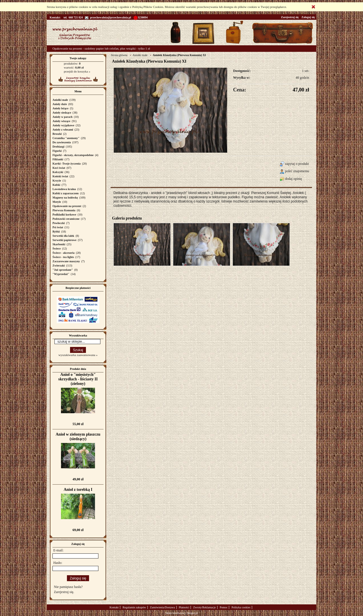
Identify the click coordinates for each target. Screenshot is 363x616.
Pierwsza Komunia (63, 210)
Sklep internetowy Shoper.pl (181, 613)
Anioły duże (59, 104)
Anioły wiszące (61, 121)
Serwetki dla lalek (63, 235)
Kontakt (114, 607)
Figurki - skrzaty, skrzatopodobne (73, 155)
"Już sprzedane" (62, 269)
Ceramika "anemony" (65, 138)
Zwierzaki (58, 265)
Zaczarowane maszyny (66, 261)
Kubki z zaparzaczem (65, 193)
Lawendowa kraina (64, 189)
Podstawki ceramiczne (65, 218)
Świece (56, 248)
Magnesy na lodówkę (65, 197)
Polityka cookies (240, 607)
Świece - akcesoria (63, 252)
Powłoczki (58, 223)
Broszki (57, 133)
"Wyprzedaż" (60, 274)
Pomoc (224, 607)
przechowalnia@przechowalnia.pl (108, 17)
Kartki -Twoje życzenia (66, 163)
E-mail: (58, 550)
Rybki (56, 231)
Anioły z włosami (62, 129)
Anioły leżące (60, 108)
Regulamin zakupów (134, 607)
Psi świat (57, 227)
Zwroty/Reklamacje (204, 607)
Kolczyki (57, 172)
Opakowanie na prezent (66, 206)
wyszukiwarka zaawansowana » (78, 355)
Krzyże (56, 180)
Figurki (57, 150)
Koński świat (60, 176)
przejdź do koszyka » (77, 71)
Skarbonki (58, 244)
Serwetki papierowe (64, 240)
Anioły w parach (62, 116)
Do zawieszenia (61, 142)
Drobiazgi (58, 146)
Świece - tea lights (63, 257)
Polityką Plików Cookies (147, 6)
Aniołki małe (60, 99)
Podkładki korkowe (64, 214)
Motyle (56, 201)
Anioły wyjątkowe (63, 125)
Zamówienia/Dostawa (162, 607)
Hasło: (57, 563)
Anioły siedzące (61, 112)
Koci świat (58, 167)
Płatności (184, 607)
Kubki (56, 184)
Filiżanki (57, 159)
